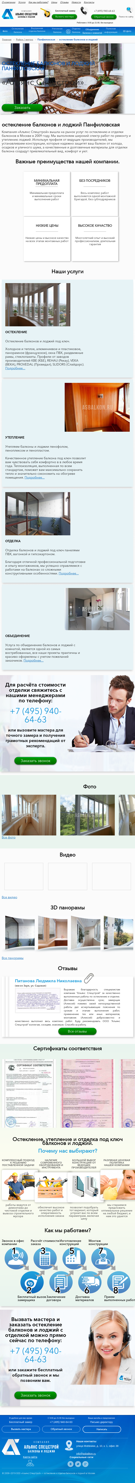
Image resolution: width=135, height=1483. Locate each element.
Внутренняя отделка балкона (37, 29)
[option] (31, 815)
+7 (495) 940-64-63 (104, 10)
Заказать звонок (35, 760)
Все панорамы (13, 958)
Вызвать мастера (64, 16)
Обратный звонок (104, 16)
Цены (54, 2)
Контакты (89, 2)
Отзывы (64, 2)
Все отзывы (77, 1031)
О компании (8, 2)
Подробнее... (15, 368)
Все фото (8, 837)
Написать (102, 1429)
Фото (5, 31)
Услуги (21, 2)
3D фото (127, 31)
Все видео (9, 897)
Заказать (22, 107)
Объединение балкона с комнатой (92, 31)
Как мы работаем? (38, 2)
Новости (76, 2)
